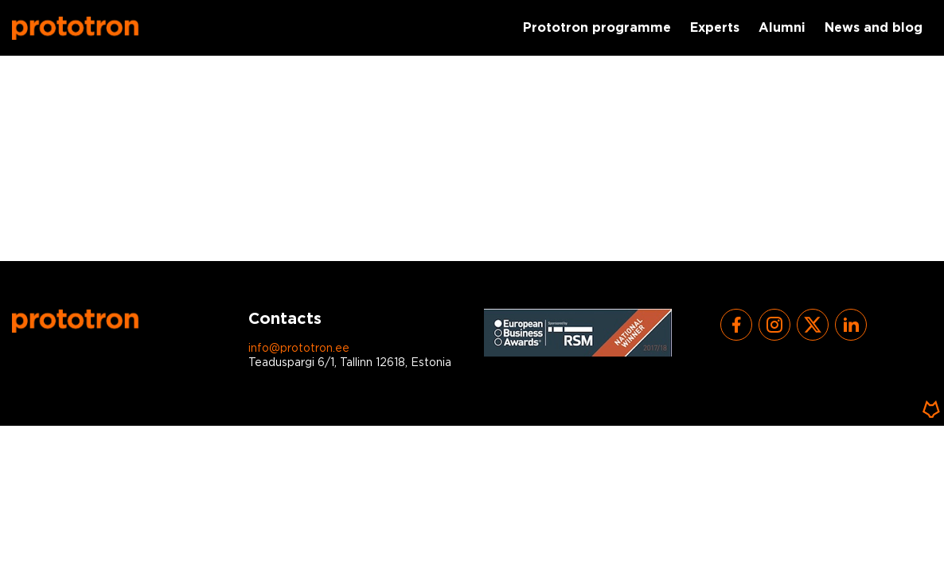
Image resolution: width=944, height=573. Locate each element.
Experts (714, 28)
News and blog (874, 28)
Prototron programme (597, 28)
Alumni (782, 28)
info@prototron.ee (298, 348)
